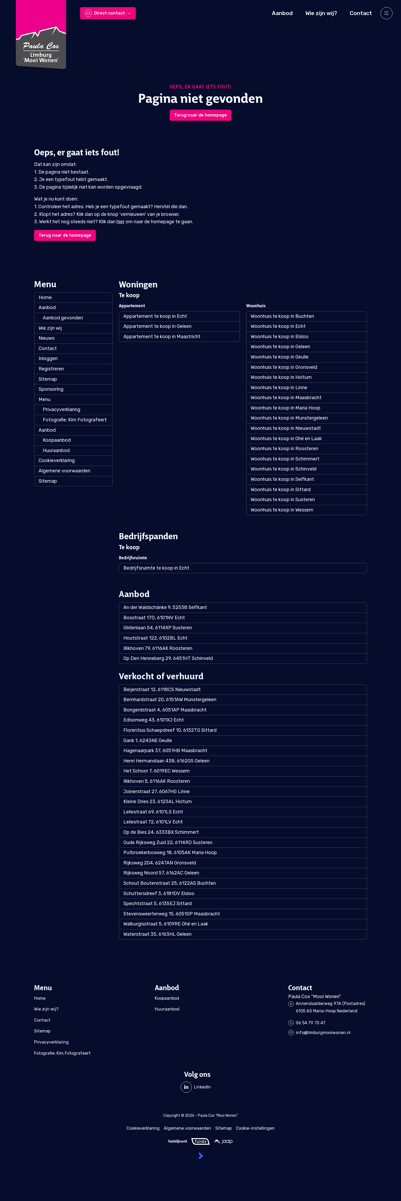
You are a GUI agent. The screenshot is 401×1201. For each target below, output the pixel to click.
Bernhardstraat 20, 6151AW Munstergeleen (169, 699)
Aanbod (47, 307)
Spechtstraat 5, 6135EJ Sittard (157, 903)
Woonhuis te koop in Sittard (281, 489)
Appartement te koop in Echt (155, 316)
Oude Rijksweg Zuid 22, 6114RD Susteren (167, 842)
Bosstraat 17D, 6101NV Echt (154, 618)
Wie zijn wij (50, 328)
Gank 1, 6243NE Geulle (147, 740)
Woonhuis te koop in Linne (279, 387)
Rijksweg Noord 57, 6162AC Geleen (161, 873)
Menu (44, 399)
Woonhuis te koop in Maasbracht (286, 398)
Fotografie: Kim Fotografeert (75, 420)
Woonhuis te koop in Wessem (282, 510)
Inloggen (48, 358)
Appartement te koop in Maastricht (161, 336)
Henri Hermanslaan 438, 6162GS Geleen (166, 761)
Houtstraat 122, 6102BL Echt (155, 638)
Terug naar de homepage (200, 115)
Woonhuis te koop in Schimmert (285, 459)
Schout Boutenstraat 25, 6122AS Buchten (169, 883)
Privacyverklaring (61, 409)
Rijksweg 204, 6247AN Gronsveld (159, 863)
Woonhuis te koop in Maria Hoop (285, 408)
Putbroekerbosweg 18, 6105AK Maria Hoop (170, 852)
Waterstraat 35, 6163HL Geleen (157, 934)
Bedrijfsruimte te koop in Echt (156, 568)
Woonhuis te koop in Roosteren (284, 448)
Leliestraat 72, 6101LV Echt (153, 822)
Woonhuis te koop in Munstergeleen (289, 418)
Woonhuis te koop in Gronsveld (284, 367)
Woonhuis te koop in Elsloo (280, 336)
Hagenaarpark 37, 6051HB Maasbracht (165, 750)
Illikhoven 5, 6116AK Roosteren (156, 781)
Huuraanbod (56, 450)
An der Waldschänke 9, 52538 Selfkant (165, 607)
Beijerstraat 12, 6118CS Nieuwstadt (162, 689)
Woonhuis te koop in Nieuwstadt (286, 428)
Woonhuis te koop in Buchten (282, 316)
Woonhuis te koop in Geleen (280, 347)
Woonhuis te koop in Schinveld (283, 469)
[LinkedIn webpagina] (196, 1087)
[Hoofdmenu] (386, 13)
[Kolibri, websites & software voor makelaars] (200, 1155)
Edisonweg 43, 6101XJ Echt (153, 720)
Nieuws (46, 338)
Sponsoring (51, 389)
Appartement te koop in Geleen (157, 326)
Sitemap (48, 379)
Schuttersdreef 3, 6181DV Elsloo (158, 893)
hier (120, 222)
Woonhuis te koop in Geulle (280, 357)
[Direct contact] (108, 13)
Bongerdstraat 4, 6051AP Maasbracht (165, 710)
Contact (48, 348)
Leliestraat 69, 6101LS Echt (153, 812)
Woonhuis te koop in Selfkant (282, 479)
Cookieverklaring (57, 460)
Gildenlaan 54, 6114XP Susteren (157, 628)
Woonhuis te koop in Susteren (283, 499)
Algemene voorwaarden (64, 471)
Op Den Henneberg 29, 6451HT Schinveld (168, 658)
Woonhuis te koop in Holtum (281, 377)
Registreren (51, 369)
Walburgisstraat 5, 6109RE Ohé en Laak (165, 924)
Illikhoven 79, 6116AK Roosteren (157, 648)
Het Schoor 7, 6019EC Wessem (156, 771)
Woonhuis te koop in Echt (278, 326)
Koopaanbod (57, 440)
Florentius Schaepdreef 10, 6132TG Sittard (170, 730)
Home (45, 297)
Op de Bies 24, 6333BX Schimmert (161, 832)
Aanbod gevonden (63, 318)
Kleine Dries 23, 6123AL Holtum (157, 801)
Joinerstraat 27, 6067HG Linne (156, 791)
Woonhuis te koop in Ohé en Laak (286, 438)
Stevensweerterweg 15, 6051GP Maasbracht (171, 914)
